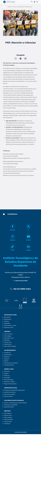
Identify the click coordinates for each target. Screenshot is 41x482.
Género (6, 361)
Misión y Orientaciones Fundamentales (15, 403)
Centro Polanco (8, 396)
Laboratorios (7, 344)
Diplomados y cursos (10, 325)
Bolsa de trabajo (8, 379)
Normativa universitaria (10, 405)
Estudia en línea (8, 327)
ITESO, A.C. (7, 375)
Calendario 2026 (9, 407)
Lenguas (6, 359)
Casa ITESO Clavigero (10, 346)
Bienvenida (7, 317)
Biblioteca (7, 340)
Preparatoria (7, 319)
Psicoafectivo (8, 355)
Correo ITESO (8, 421)
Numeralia (7, 377)
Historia (6, 373)
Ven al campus (8, 334)
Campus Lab (7, 342)
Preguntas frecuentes (10, 384)
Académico (7, 353)
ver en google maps (20, 280)
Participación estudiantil (11, 363)
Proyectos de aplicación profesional (14, 390)
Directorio (7, 371)
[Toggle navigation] (37, 2)
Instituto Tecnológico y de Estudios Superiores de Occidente (20, 261)
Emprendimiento (9, 365)
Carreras (6, 321)
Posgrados (7, 323)
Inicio (10, 7)
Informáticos (8, 413)
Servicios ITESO (8, 419)
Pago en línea (8, 415)
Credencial (7, 423)
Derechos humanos (9, 392)
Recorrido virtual (9, 338)
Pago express (8, 417)
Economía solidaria (9, 394)
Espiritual (6, 357)
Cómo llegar (7, 336)
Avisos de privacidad (21, 432)
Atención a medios (9, 382)
